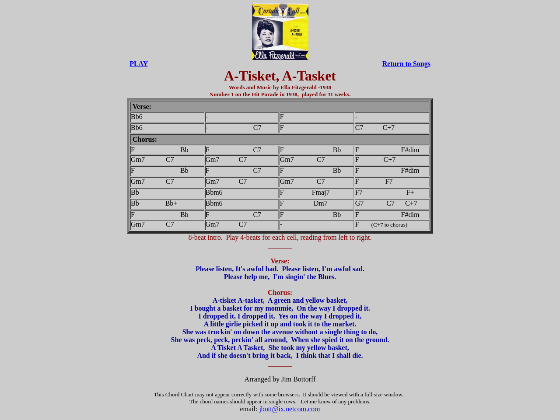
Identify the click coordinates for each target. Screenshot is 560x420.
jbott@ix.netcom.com (289, 409)
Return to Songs (406, 63)
